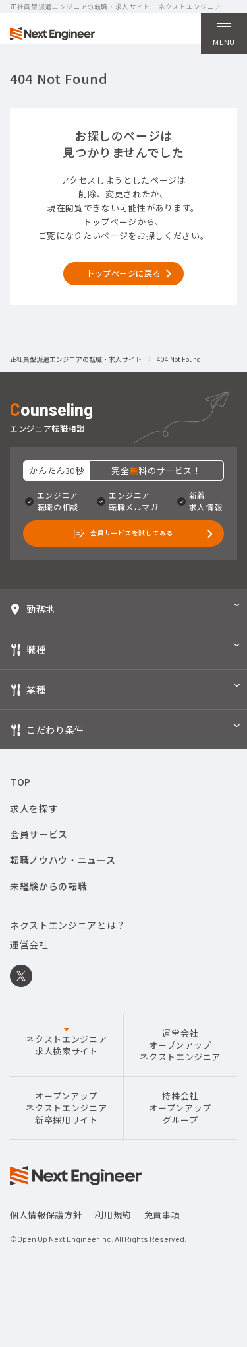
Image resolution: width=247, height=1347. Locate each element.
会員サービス (39, 861)
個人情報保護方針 (46, 1242)
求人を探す (34, 835)
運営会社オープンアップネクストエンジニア (180, 1072)
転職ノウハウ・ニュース (62, 887)
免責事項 (162, 1242)
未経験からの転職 (48, 913)
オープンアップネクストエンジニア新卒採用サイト (66, 1135)
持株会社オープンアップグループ (180, 1135)
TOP (20, 809)
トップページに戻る (123, 287)
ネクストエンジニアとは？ (68, 952)
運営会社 (29, 972)
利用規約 (113, 1242)
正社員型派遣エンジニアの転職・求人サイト (76, 376)
